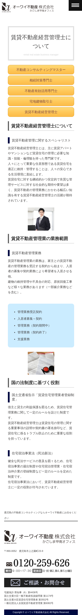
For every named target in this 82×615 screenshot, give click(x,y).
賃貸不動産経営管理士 (41, 112)
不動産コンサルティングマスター (41, 70)
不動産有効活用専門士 (41, 91)
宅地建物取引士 (41, 101)
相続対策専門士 (41, 80)
